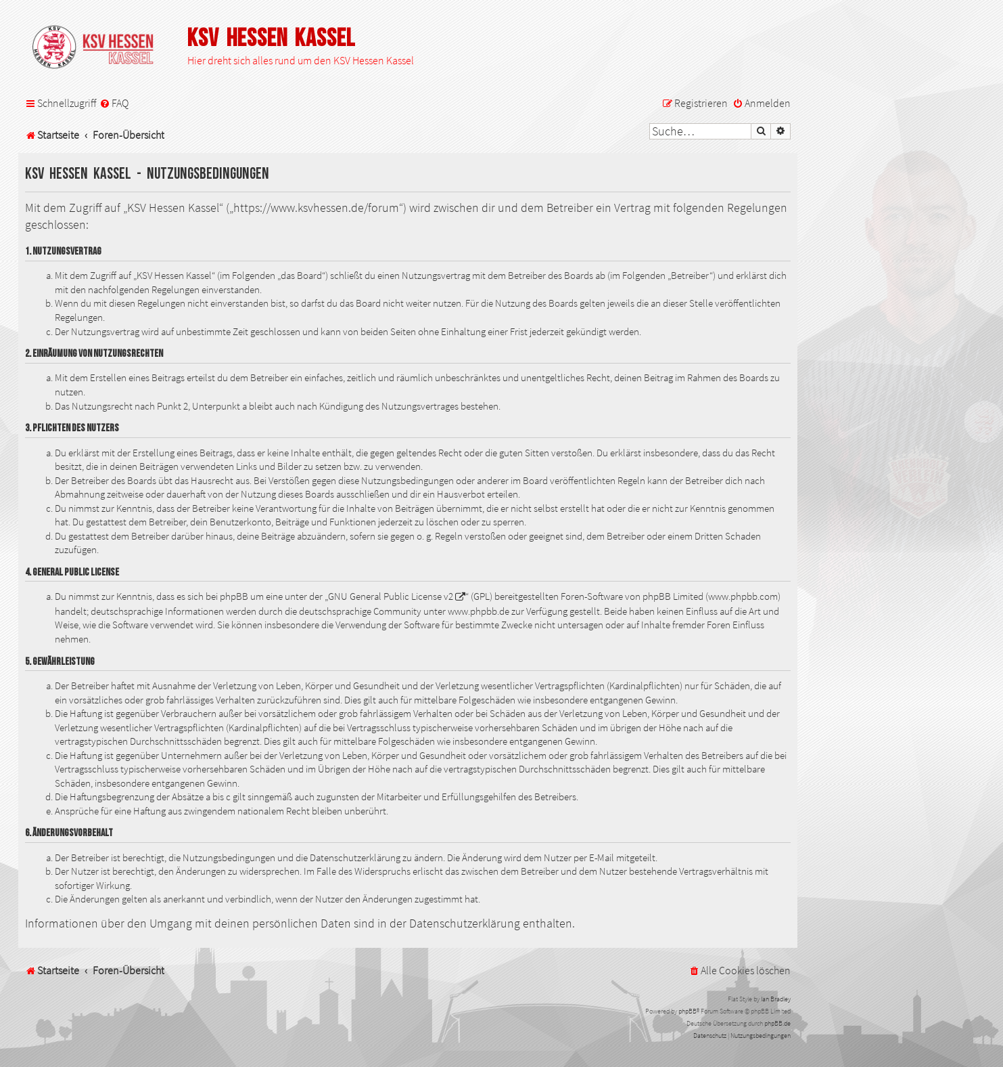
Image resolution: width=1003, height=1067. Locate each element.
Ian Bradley (776, 999)
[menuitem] (114, 103)
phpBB (687, 1011)
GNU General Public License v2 (390, 596)
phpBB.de (777, 1023)
